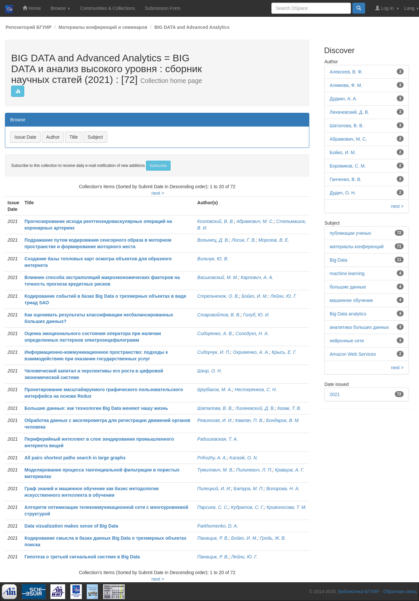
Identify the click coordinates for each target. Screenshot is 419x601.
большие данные (348, 287)
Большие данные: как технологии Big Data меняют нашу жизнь (96, 408)
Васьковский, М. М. (217, 277)
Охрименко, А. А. (251, 352)
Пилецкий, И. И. (214, 488)
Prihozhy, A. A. (212, 457)
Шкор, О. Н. (209, 370)
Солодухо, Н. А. (252, 333)
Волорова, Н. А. (283, 488)
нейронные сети (347, 340)
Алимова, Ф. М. (346, 85)
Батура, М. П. (249, 488)
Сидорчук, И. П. (213, 352)
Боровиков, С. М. (348, 166)
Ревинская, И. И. (215, 420)
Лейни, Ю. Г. (283, 296)
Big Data (338, 260)
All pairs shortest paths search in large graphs (75, 457)
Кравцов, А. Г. (289, 469)
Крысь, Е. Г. (284, 352)
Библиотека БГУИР (358, 591)
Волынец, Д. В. (213, 240)
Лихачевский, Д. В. (255, 408)
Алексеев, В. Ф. (346, 71)
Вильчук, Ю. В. (212, 258)
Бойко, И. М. (255, 296)
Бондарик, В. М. (283, 420)
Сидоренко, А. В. (215, 333)
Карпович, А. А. (257, 277)
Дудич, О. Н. (343, 192)
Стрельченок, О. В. (218, 296)
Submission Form (163, 8)
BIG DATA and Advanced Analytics (191, 27)
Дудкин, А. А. (343, 98)
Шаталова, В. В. (215, 408)
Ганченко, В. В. (345, 179)
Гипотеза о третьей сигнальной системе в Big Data (82, 556)
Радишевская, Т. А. (217, 439)
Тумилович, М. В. (215, 469)
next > (158, 193)
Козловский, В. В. (215, 221)
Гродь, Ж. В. (273, 538)
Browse (60, 8)
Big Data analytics (348, 313)
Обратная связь (400, 591)
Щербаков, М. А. (214, 389)
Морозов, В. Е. (273, 240)
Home (32, 8)
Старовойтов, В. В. (219, 314)
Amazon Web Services (353, 354)
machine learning (347, 273)
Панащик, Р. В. (213, 538)
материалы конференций (357, 246)
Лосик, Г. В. (243, 240)
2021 (335, 394)
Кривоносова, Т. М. (286, 507)
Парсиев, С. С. (212, 507)
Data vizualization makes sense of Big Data (71, 526)
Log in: (387, 8)
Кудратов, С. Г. (247, 507)
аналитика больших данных (359, 327)
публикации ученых (350, 233)
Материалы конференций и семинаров (103, 27)
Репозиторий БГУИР (28, 27)
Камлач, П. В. (249, 420)
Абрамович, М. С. (255, 221)
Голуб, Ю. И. (256, 314)
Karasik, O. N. (243, 457)
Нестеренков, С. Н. (256, 389)
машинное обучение (351, 300)
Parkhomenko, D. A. (217, 526)
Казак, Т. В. (289, 408)
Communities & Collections (107, 8)
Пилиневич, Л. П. (254, 469)
